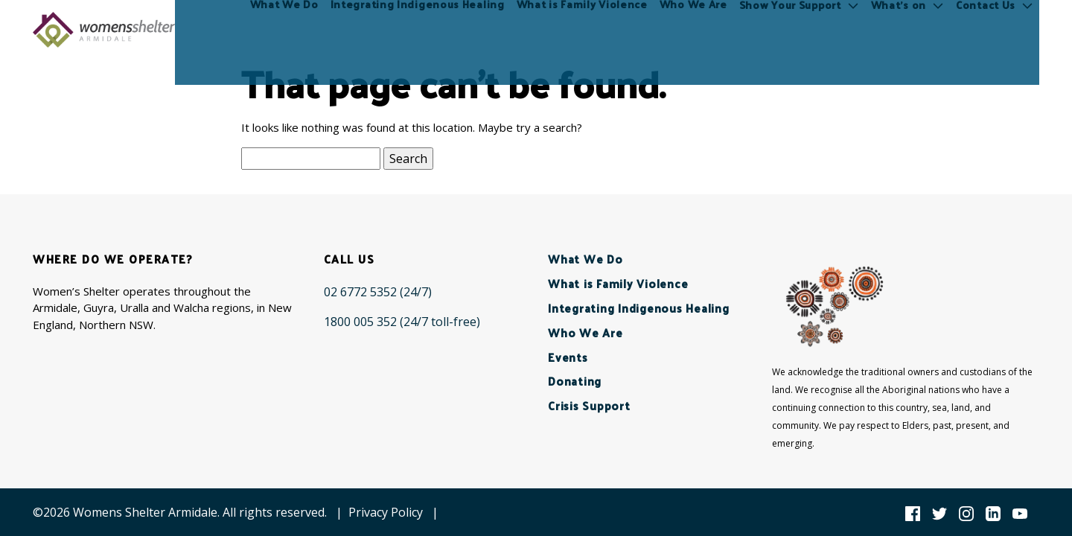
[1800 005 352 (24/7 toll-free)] (402, 321)
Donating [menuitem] (575, 381)
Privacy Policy (385, 512)
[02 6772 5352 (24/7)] (378, 292)
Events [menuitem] (568, 357)
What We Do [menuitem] (285, 29)
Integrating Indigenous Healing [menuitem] (418, 29)
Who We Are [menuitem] (694, 29)
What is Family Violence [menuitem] (582, 29)
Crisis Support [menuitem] (589, 405)
